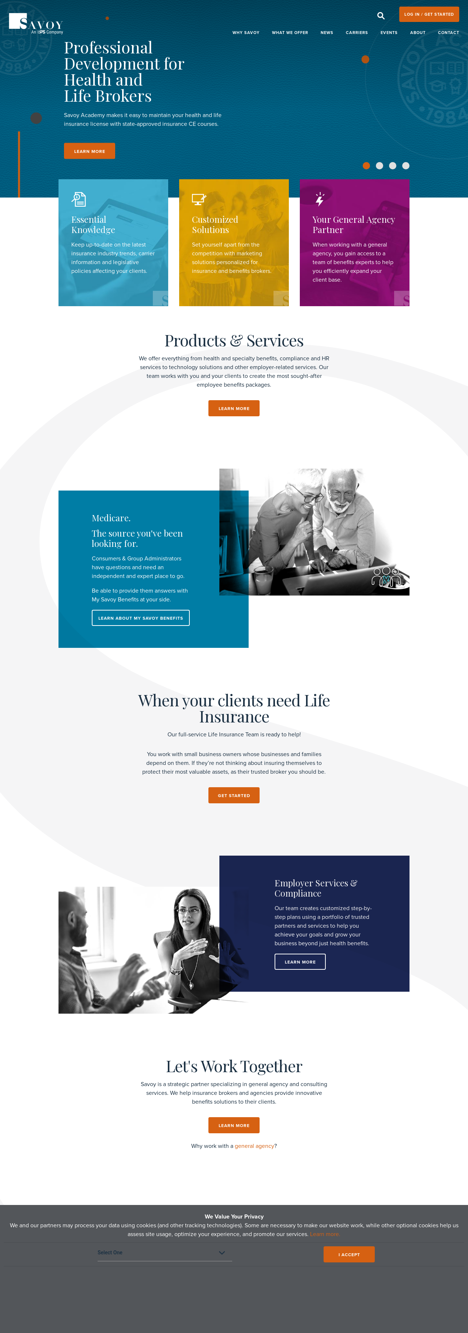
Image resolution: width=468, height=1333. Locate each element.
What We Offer (290, 32)
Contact (448, 32)
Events (389, 32)
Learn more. (325, 1234)
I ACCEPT (349, 1254)
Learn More (300, 962)
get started (234, 795)
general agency (254, 1146)
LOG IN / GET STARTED (429, 14)
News (327, 32)
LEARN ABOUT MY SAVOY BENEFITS (140, 618)
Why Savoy (246, 32)
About (418, 32)
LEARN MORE (89, 151)
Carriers (357, 32)
